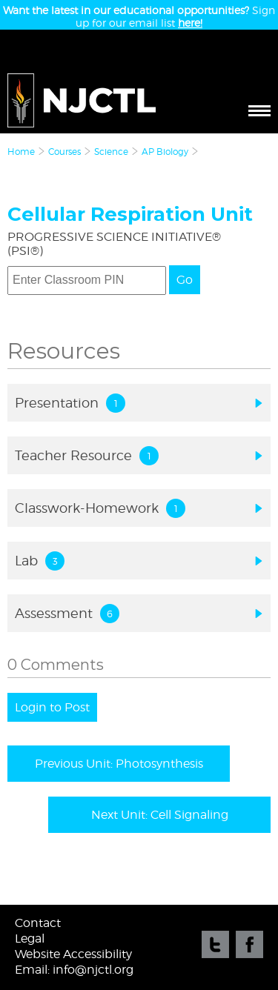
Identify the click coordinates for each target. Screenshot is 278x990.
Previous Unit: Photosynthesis (119, 764)
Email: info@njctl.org (74, 970)
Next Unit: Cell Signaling (159, 815)
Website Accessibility (73, 954)
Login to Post (52, 707)
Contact (38, 923)
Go (184, 280)
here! (190, 22)
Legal (29, 938)
